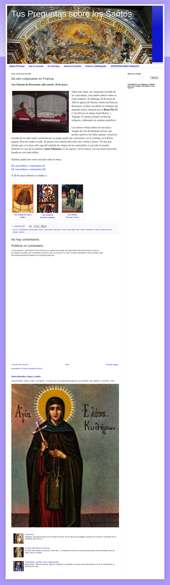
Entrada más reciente (20, 365)
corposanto (57, 229)
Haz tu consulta (36, 66)
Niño (77, 229)
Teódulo (97, 229)
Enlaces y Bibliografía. (96, 66)
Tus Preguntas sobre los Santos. (72, 13)
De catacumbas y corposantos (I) (28, 165)
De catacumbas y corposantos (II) (28, 169)
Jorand (64, 229)
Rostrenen (90, 229)
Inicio (67, 365)
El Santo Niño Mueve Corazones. (37, 548)
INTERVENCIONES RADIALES (125, 66)
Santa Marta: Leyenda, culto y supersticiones (42, 562)
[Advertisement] (65, 340)
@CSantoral (24, 229)
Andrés (40, 229)
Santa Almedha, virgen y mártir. (26, 376)
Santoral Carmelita (72, 66)
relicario (83, 229)
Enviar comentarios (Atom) (32, 369)
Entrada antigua (112, 365)
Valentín (22, 232)
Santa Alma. (29, 534)
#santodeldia (33, 229)
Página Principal (17, 66)
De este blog (53, 66)
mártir (69, 229)
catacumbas (48, 229)
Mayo (74, 229)
